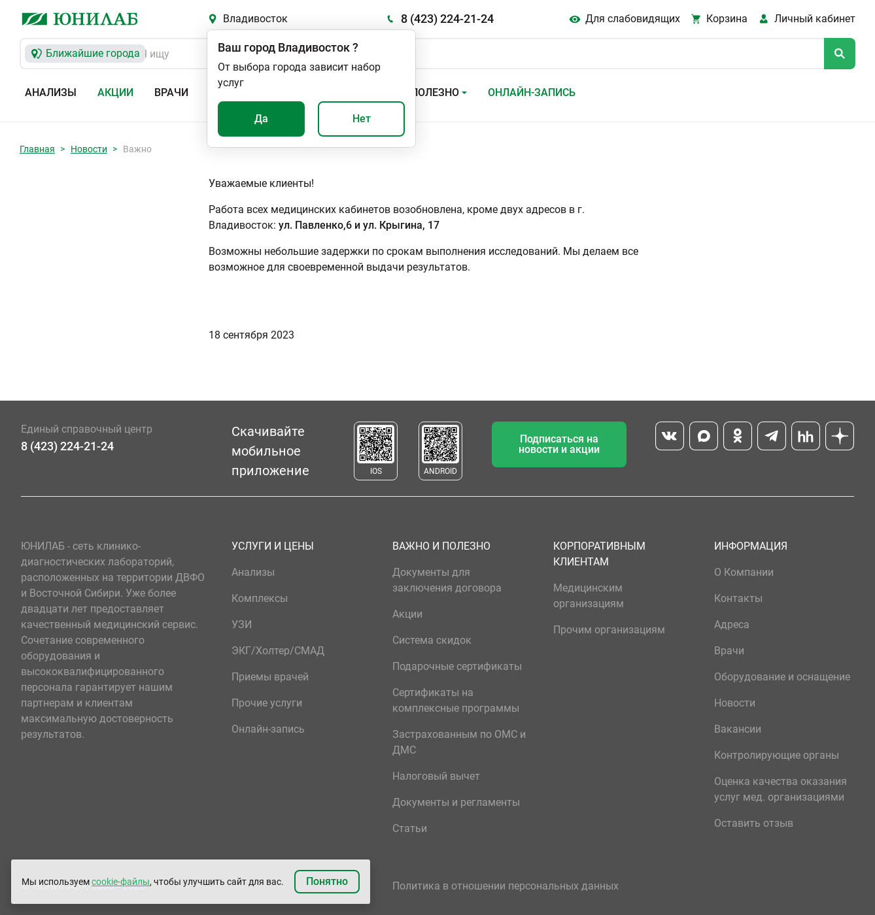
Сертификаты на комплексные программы (455, 700)
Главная (37, 149)
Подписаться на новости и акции (559, 444)
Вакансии (737, 729)
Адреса (731, 624)
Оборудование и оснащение (782, 677)
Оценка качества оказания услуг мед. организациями (780, 789)
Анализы (51, 92)
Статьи (409, 828)
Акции (115, 92)
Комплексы (260, 598)
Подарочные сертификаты (457, 666)
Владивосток (255, 18)
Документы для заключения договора (447, 580)
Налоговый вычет (436, 776)
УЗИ (242, 624)
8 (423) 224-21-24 (447, 18)
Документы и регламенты (456, 802)
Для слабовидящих (632, 18)
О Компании (744, 572)
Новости (89, 149)
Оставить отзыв (753, 823)
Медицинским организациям (588, 596)
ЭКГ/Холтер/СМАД (278, 650)
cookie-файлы (121, 881)
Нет (361, 118)
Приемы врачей (270, 677)
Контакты (738, 598)
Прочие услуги (267, 703)
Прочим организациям (609, 630)
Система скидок (432, 640)
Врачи (171, 92)
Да (261, 118)
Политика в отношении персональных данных (505, 886)
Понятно (327, 881)
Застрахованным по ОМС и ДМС (459, 742)
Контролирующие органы (776, 755)
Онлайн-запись (531, 92)
